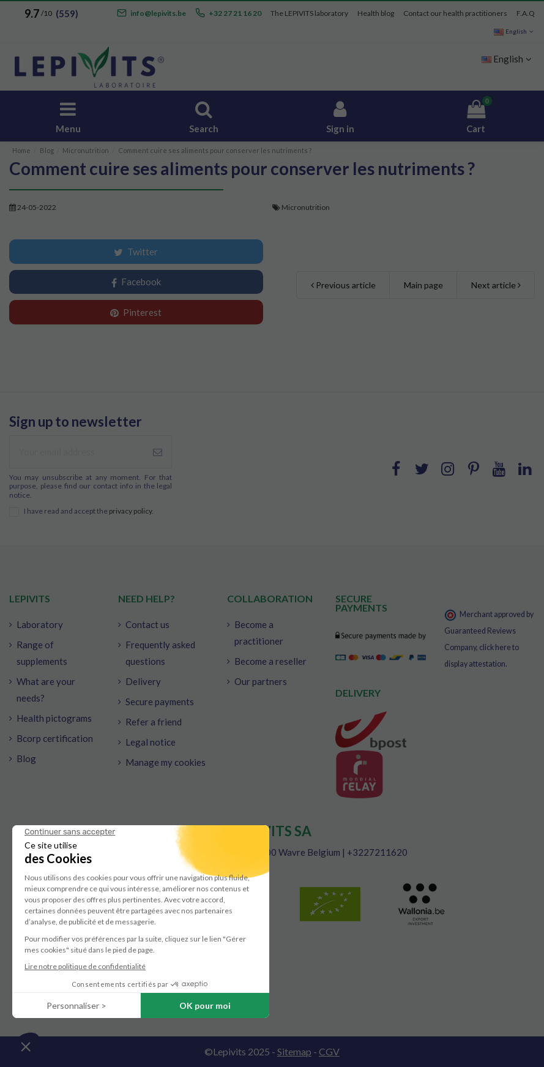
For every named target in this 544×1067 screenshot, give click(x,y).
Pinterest (136, 312)
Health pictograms (54, 718)
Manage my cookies (165, 762)
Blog (26, 758)
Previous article (343, 285)
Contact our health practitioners (455, 13)
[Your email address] (77, 452)
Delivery (143, 681)
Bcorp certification (55, 738)
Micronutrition (305, 207)
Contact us (147, 624)
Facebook (136, 282)
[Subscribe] (157, 452)
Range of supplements (42, 653)
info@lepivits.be (158, 13)
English (514, 31)
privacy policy (130, 510)
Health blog (375, 13)
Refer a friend (153, 721)
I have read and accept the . (89, 511)
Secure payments (159, 701)
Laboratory (40, 624)
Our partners (260, 681)
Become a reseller (270, 661)
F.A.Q (525, 13)
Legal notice (150, 741)
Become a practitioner (258, 632)
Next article (496, 285)
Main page (423, 285)
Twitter (136, 251)
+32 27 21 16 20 (235, 13)
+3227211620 (377, 852)
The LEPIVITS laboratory (309, 13)
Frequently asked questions (160, 653)
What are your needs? (46, 689)
